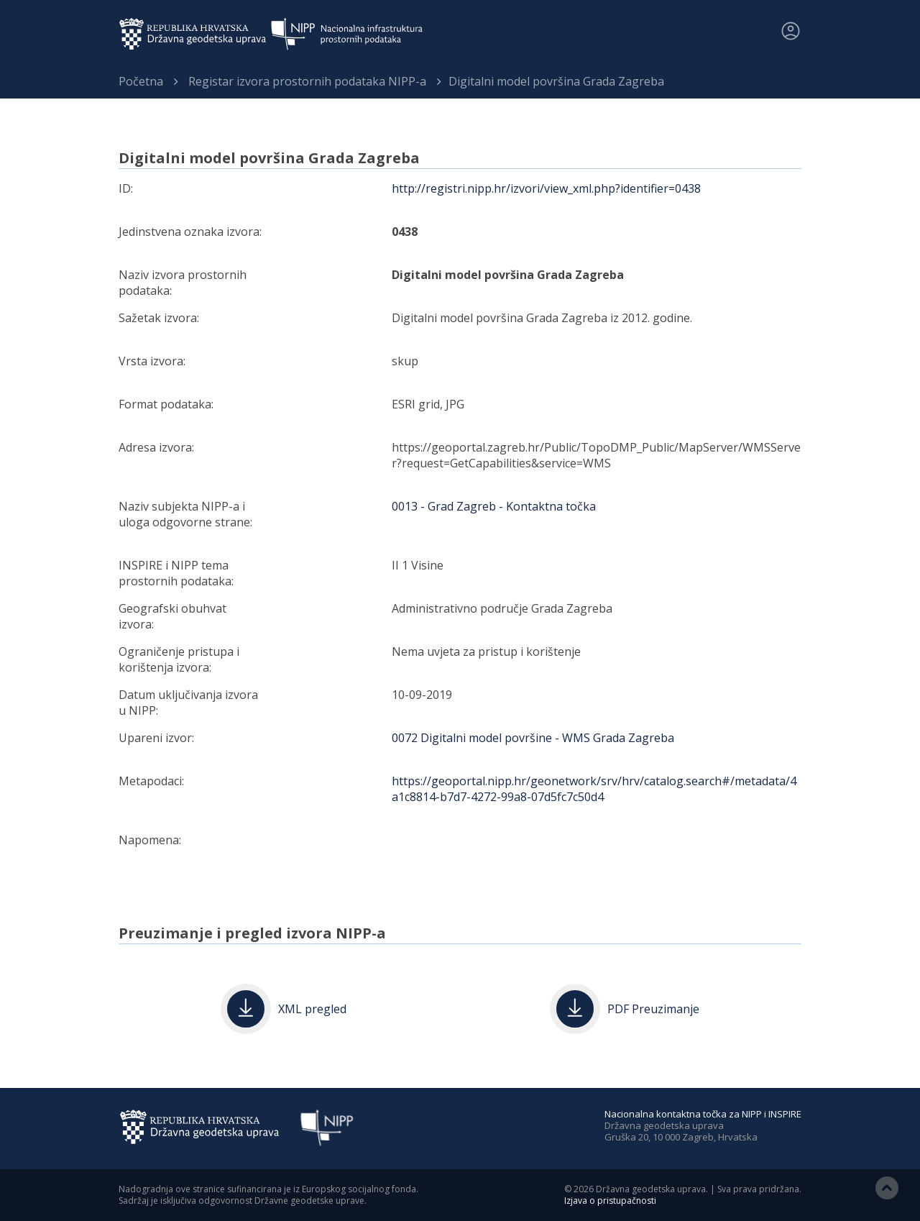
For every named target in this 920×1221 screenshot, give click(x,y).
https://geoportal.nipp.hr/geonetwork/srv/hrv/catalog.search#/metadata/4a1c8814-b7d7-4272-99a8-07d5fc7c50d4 (594, 789)
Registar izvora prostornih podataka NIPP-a (307, 81)
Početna (141, 81)
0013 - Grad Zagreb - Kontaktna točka (494, 506)
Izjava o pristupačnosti (610, 1200)
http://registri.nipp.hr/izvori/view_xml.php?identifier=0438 (546, 188)
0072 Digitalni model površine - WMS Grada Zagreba (533, 738)
